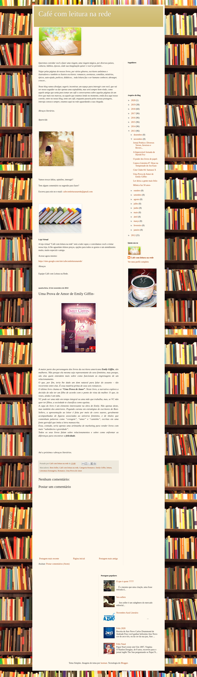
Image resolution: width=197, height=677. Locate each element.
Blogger (124, 663)
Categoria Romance (87, 468)
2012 (133, 235)
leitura (109, 468)
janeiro (137, 230)
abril (136, 217)
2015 (133, 122)
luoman (104, 663)
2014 (133, 126)
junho (136, 208)
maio (136, 212)
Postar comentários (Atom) (58, 564)
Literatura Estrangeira (48, 471)
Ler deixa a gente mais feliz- (145, 181)
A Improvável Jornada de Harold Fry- (144, 153)
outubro (137, 190)
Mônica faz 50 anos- (142, 185)
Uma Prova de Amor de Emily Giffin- (143, 175)
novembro (138, 139)
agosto (137, 199)
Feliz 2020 (121, 628)
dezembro (138, 135)
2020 (133, 100)
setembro (138, 195)
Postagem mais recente (49, 558)
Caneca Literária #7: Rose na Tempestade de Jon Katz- (145, 164)
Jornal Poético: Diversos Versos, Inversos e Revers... (143, 145)
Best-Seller (54, 468)
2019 (133, 105)
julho (136, 204)
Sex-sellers (121, 597)
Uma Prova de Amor (74, 471)
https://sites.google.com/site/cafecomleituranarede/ (60, 261)
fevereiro (138, 225)
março (136, 221)
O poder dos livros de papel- (145, 159)
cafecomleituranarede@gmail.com (78, 191)
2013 (133, 131)
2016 (133, 118)
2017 (133, 113)
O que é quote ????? (125, 581)
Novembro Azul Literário (127, 613)
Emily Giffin (101, 468)
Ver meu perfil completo (138, 262)
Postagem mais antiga (108, 558)
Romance (61, 471)
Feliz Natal (121, 644)
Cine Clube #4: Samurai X (144, 170)
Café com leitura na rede (74, 14)
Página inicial (79, 558)
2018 (133, 109)
